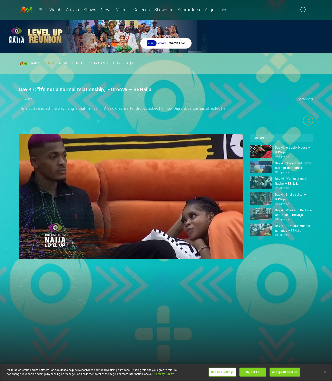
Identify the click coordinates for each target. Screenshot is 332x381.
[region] (166, 372)
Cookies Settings (222, 372)
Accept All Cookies (284, 372)
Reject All (252, 372)
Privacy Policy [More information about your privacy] (164, 374)
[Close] (325, 372)
